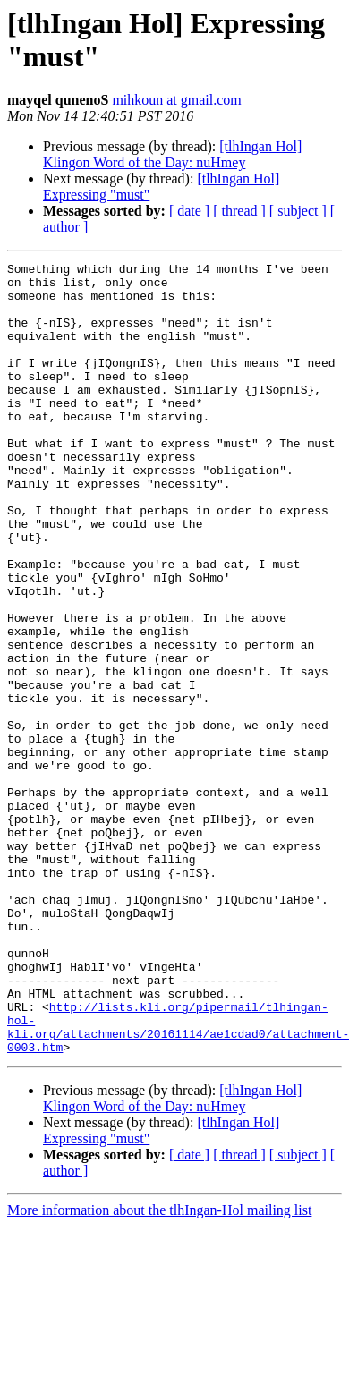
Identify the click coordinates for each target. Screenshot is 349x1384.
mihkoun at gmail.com (176, 99)
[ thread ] (239, 210)
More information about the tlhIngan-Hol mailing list (159, 1368)
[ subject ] (298, 210)
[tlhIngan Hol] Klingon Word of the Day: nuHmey (172, 154)
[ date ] (189, 210)
